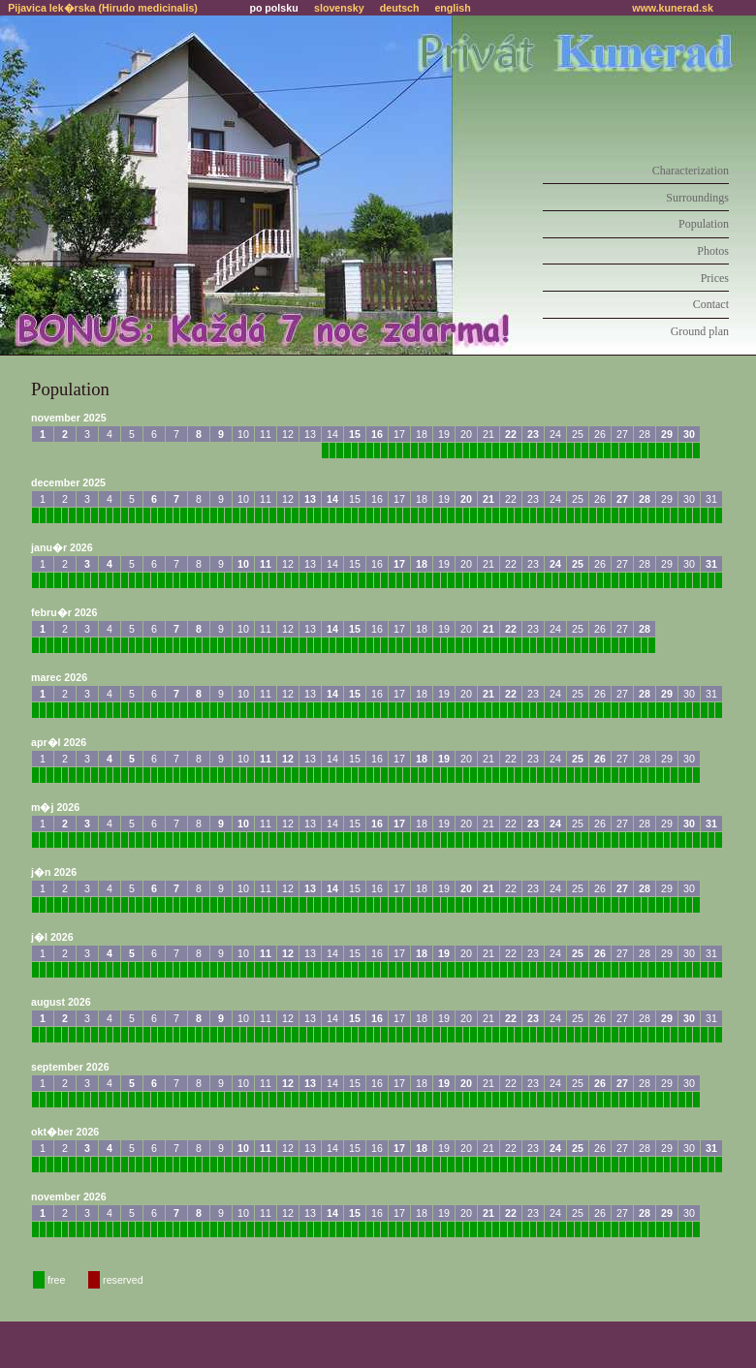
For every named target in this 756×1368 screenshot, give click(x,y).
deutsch (400, 8)
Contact (711, 304)
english (452, 8)
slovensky (339, 8)
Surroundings (697, 197)
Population (703, 224)
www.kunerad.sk (672, 8)
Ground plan (700, 331)
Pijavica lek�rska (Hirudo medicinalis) (103, 8)
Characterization (690, 170)
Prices (715, 278)
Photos (713, 251)
